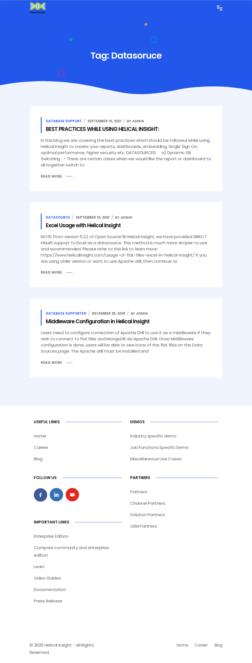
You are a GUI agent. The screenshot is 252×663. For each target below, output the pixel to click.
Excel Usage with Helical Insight (83, 225)
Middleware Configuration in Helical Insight (97, 321)
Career (41, 447)
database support (64, 121)
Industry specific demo (153, 436)
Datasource (58, 217)
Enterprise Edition (51, 536)
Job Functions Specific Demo (159, 447)
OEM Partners (143, 526)
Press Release (48, 601)
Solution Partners (147, 515)
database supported (66, 313)
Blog (38, 459)
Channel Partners (147, 503)
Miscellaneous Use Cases (155, 459)
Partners (138, 492)
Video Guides (47, 578)
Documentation (50, 589)
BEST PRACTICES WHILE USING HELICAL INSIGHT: (102, 129)
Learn (39, 566)
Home (40, 436)
